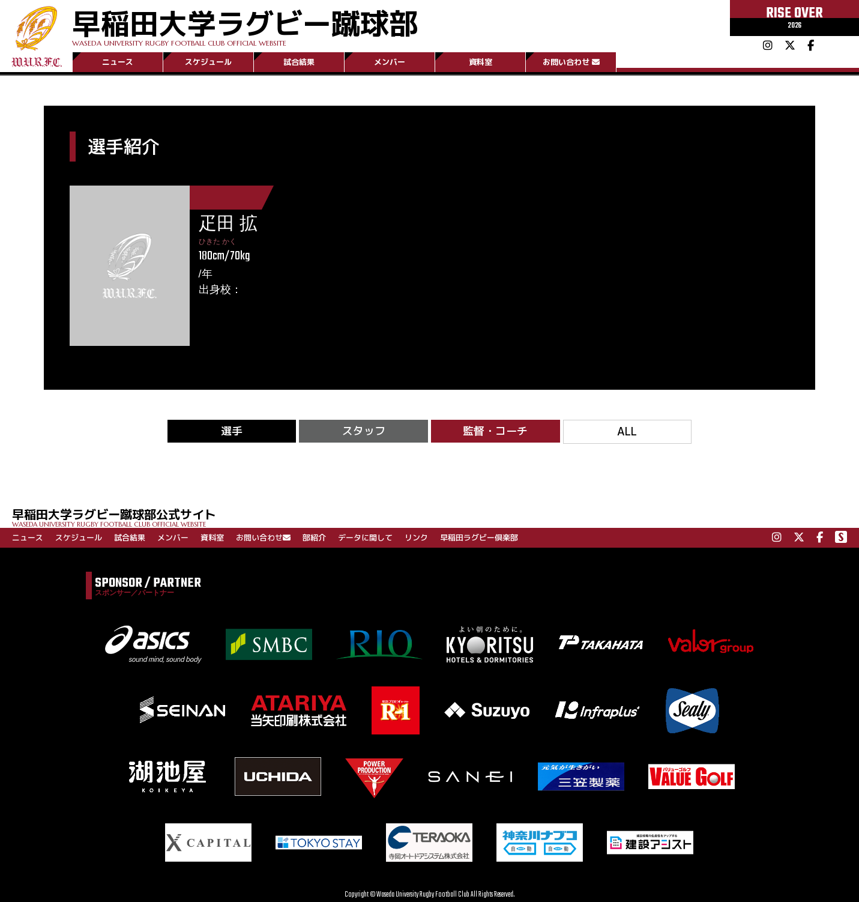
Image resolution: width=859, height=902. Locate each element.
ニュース (117, 61)
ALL (627, 431)
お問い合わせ (571, 61)
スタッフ (363, 430)
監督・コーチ (495, 430)
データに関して (365, 537)
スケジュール (208, 61)
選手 (232, 430)
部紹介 (314, 537)
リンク (416, 537)
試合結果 (299, 61)
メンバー (389, 61)
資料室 (480, 61)
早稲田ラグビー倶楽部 (479, 537)
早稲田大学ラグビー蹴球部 (245, 25)
